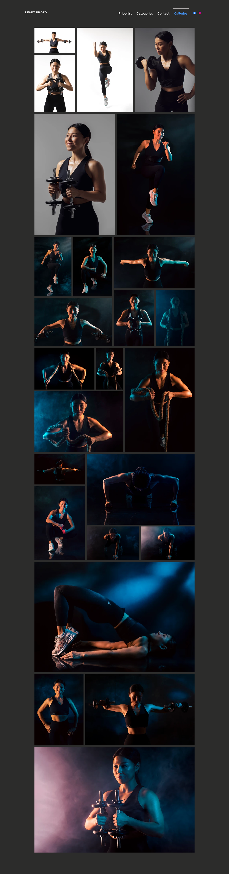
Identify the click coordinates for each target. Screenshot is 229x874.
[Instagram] (199, 13)
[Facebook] (194, 13)
